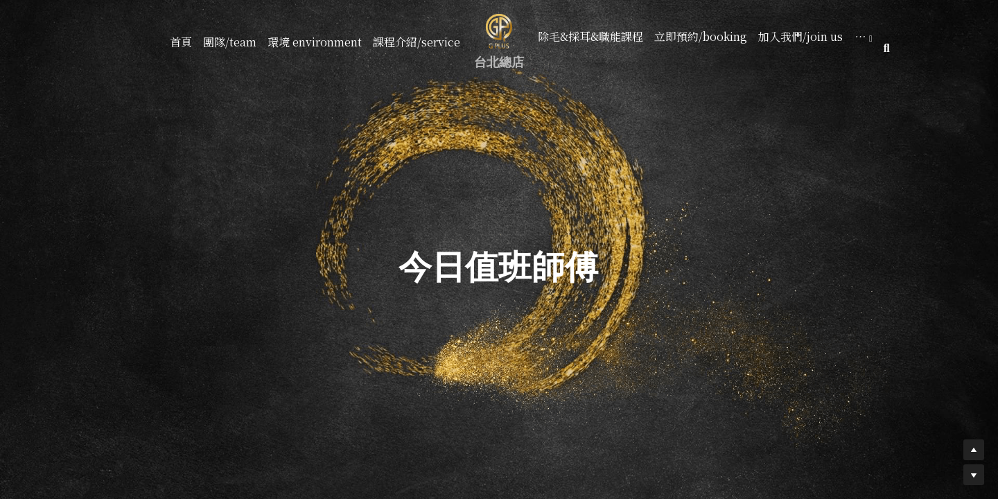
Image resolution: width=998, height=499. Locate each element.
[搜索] (887, 48)
